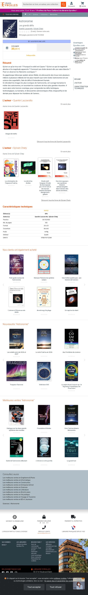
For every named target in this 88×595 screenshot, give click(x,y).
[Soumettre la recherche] (63, 4)
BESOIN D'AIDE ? (36, 542)
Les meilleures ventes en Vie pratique (16, 494)
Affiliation (49, 544)
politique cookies (60, 578)
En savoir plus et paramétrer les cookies (59, 581)
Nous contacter (36, 557)
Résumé (77, 79)
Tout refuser (56, 587)
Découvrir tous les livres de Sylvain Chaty (56, 200)
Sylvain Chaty (38, 29)
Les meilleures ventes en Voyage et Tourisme (19, 497)
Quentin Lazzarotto (26, 29)
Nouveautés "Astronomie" (16, 324)
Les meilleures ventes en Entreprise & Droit (18, 485)
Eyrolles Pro (20, 546)
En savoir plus (66, 104)
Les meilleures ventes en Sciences (15, 487)
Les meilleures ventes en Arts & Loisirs (16, 492)
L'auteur (78, 83)
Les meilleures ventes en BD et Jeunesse (17, 499)
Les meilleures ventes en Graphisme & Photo (19, 478)
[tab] (20, 47)
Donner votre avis (43, 31)
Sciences (6, 504)
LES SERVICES (50, 542)
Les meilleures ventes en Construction (16, 482)
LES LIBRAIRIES (21, 542)
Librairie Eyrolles (21, 544)
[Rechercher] (41, 4)
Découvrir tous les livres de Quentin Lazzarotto (54, 142)
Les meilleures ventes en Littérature (16, 490)
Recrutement (50, 550)
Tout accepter (34, 587)
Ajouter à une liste (36, 41)
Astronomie (15, 504)
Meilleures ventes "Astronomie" (18, 400)
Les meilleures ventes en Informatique (16, 480)
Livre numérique (36, 555)
